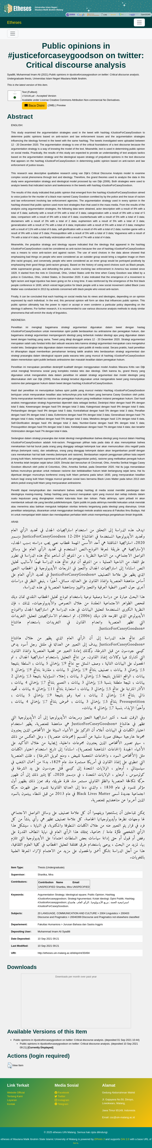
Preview (61, 105)
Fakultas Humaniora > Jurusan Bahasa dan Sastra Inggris (70, 924)
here (75, 1143)
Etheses (14, 22)
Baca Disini (34, 105)
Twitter (60, 1096)
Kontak (11, 1104)
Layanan (12, 1100)
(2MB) (38, 105)
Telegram (61, 1104)
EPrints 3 (99, 1139)
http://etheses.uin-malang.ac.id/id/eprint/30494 (64, 952)
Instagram (62, 1100)
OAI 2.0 (125, 1139)
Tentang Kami (15, 1096)
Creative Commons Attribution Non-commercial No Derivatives (84, 99)
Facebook (62, 1092)
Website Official (16, 1092)
